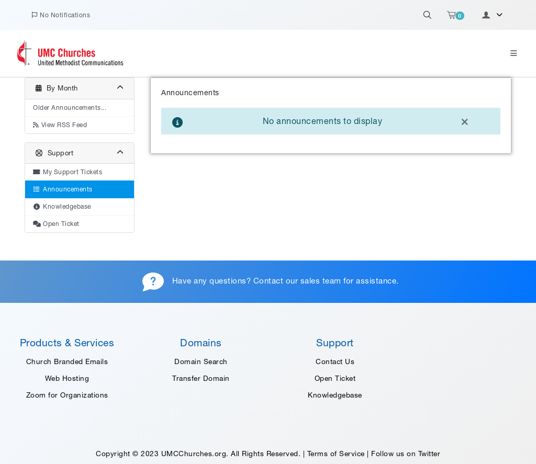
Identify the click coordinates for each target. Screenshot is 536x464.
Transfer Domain (201, 378)
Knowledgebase (335, 395)
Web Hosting (67, 378)
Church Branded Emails (67, 361)
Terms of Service (336, 453)
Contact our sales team (297, 280)
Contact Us (335, 361)
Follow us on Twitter (405, 453)
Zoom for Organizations (67, 395)
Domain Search (201, 361)
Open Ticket (335, 378)
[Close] (464, 121)
